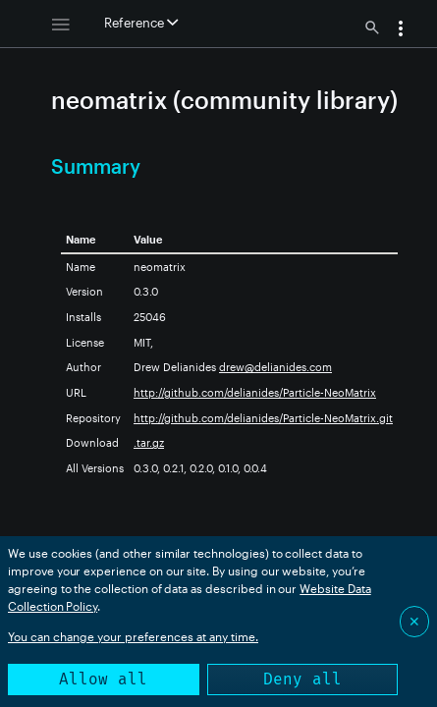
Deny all (302, 679)
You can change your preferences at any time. (133, 636)
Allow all (103, 679)
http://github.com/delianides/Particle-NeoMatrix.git (263, 417)
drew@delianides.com (275, 366)
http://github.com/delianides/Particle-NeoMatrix (255, 392)
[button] (400, 30)
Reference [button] (141, 22)
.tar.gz (149, 442)
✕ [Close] (414, 621)
